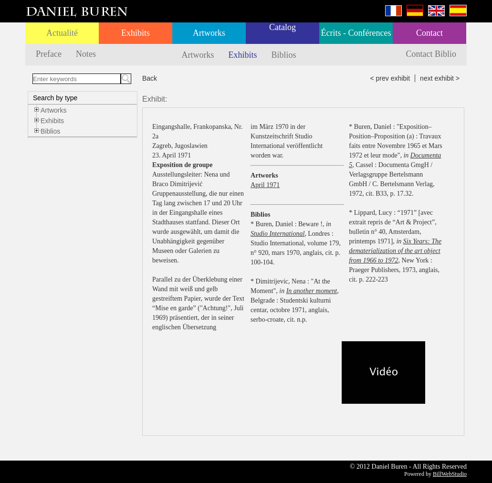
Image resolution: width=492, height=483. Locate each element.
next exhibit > (440, 78)
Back (149, 78)
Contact (429, 33)
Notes (86, 54)
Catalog (282, 27)
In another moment (311, 290)
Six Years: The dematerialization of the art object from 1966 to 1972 (395, 251)
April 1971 (265, 185)
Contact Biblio (431, 54)
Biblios (284, 55)
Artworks (209, 33)
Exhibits (135, 33)
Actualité (62, 33)
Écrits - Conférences (356, 33)
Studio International (277, 233)
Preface (49, 54)
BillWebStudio (450, 474)
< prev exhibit (390, 78)
